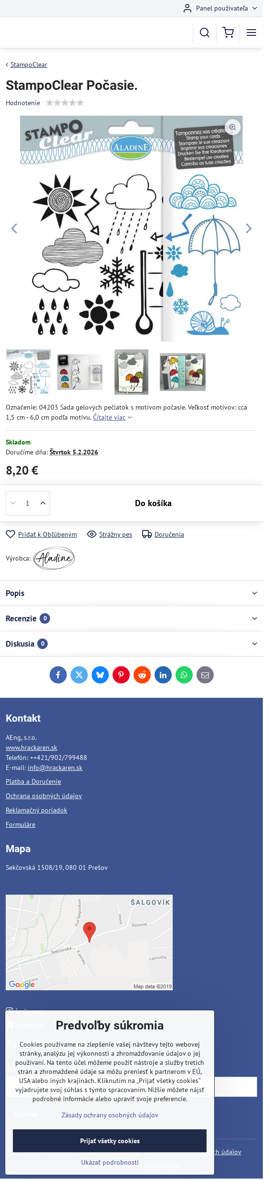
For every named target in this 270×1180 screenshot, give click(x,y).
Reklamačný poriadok (36, 810)
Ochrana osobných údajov (44, 795)
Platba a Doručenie (33, 781)
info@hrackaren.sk (55, 767)
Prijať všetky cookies (110, 1153)
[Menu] (251, 32)
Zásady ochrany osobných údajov (110, 1128)
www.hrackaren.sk (31, 747)
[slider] (65, 103)
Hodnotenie (23, 102)
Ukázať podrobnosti (110, 1175)
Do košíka (153, 503)
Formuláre (20, 824)
